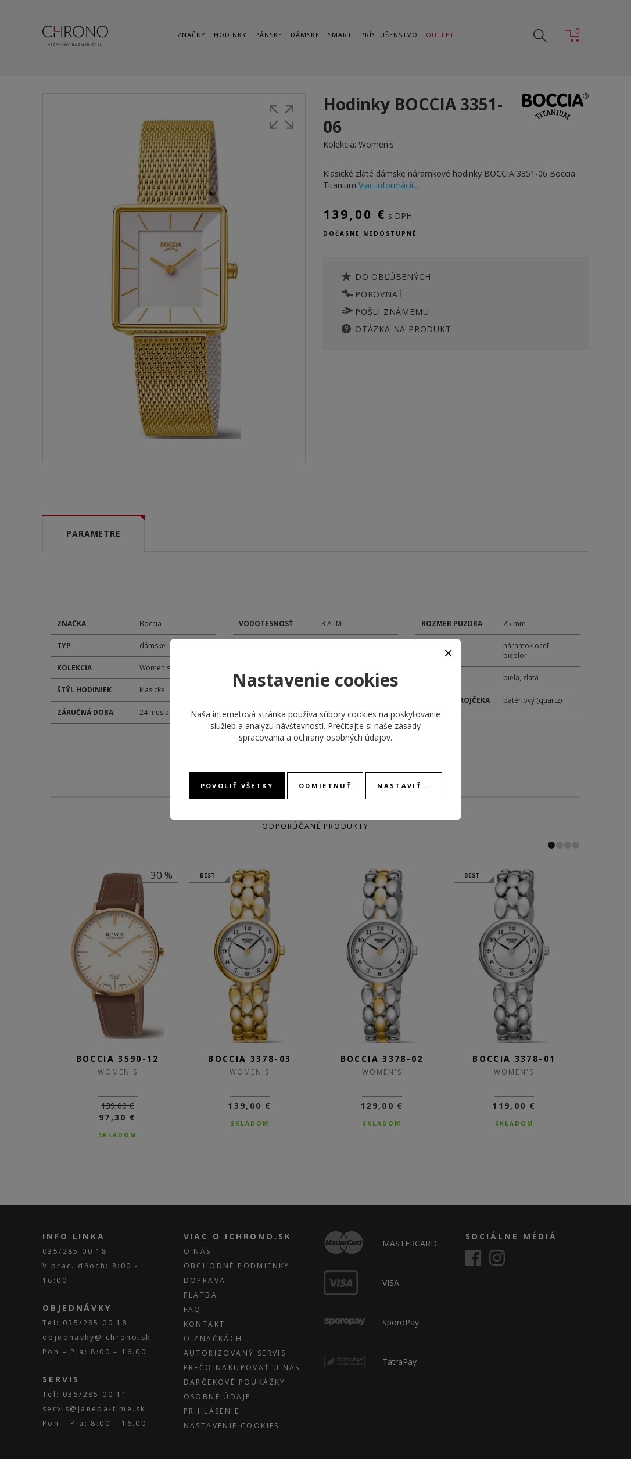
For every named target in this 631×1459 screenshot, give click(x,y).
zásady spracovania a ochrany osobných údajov (330, 731)
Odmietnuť (325, 785)
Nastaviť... (404, 785)
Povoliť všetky (236, 785)
